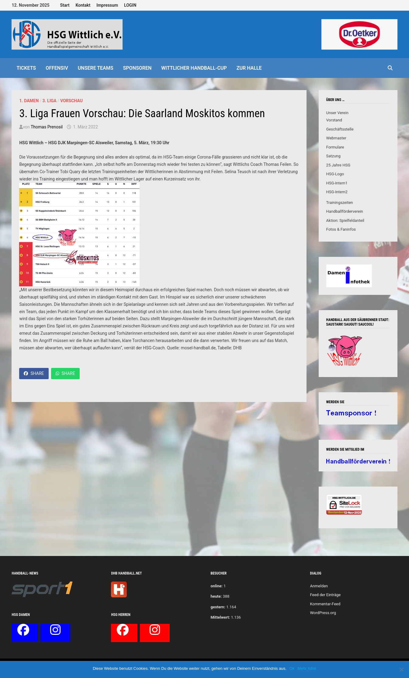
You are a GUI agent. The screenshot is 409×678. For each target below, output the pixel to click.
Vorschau (71, 100)
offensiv (57, 68)
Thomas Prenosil (47, 126)
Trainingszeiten (339, 202)
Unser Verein (337, 112)
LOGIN (130, 5)
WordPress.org (323, 612)
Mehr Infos (306, 668)
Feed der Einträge (325, 594)
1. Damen (29, 100)
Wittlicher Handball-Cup (194, 68)
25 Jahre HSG (338, 165)
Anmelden (319, 586)
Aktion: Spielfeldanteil (345, 220)
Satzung (333, 156)
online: (216, 586)
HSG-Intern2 (337, 192)
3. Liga (50, 100)
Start (65, 5)
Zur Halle (249, 68)
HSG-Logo (335, 174)
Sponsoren (137, 68)
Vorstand (334, 120)
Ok (292, 668)
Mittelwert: (220, 617)
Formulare (335, 147)
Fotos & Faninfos (341, 229)
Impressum (107, 5)
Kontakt (82, 5)
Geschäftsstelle (340, 129)
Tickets (26, 68)
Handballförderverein (344, 211)
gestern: (217, 607)
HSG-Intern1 (337, 183)
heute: (216, 596)
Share (34, 373)
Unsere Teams (95, 68)
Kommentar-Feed (325, 604)
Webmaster (336, 138)
